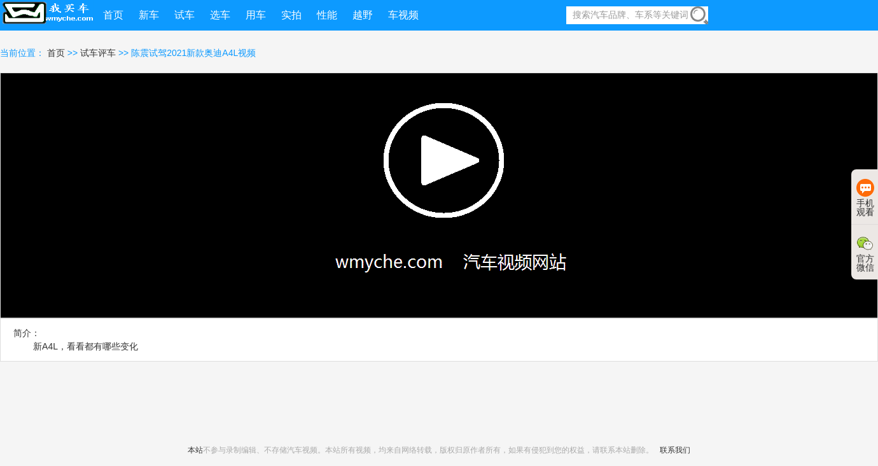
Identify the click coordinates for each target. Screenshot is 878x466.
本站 (195, 450)
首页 (57, 53)
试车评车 (98, 53)
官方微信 (865, 253)
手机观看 (865, 198)
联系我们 (675, 450)
